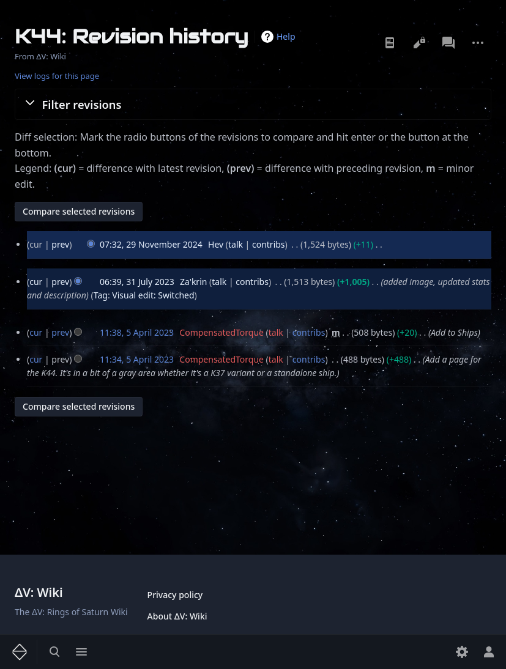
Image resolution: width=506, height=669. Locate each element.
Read (390, 43)
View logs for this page (57, 75)
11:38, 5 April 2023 (137, 332)
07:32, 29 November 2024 (151, 244)
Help (286, 36)
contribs (268, 244)
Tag (101, 295)
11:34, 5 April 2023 (137, 359)
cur (35, 281)
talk (235, 244)
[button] (253, 104)
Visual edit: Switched (153, 295)
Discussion (448, 43)
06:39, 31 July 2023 (137, 281)
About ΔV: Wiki (177, 616)
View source (419, 43)
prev (60, 244)
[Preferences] (462, 652)
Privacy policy (175, 595)
